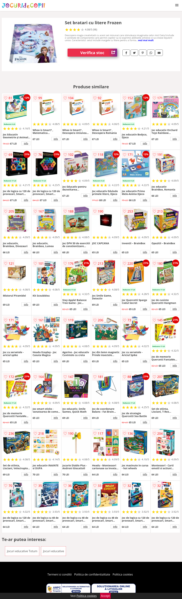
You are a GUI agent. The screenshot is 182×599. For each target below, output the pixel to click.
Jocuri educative (53, 551)
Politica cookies (123, 574)
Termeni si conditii (59, 574)
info (26, 143)
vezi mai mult (146, 40)
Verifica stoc (98, 53)
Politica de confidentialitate (92, 574)
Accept (105, 596)
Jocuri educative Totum (22, 551)
